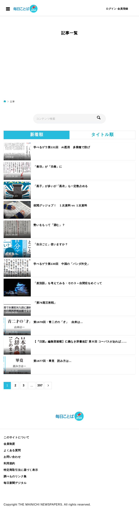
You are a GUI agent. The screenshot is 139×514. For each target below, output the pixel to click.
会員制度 (9, 443)
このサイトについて (16, 437)
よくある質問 (12, 450)
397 (40, 385)
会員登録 (122, 8)
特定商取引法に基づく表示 (21, 469)
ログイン (111, 8)
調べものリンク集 (15, 476)
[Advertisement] (69, 69)
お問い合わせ (12, 456)
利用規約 (9, 463)
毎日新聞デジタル (15, 482)
